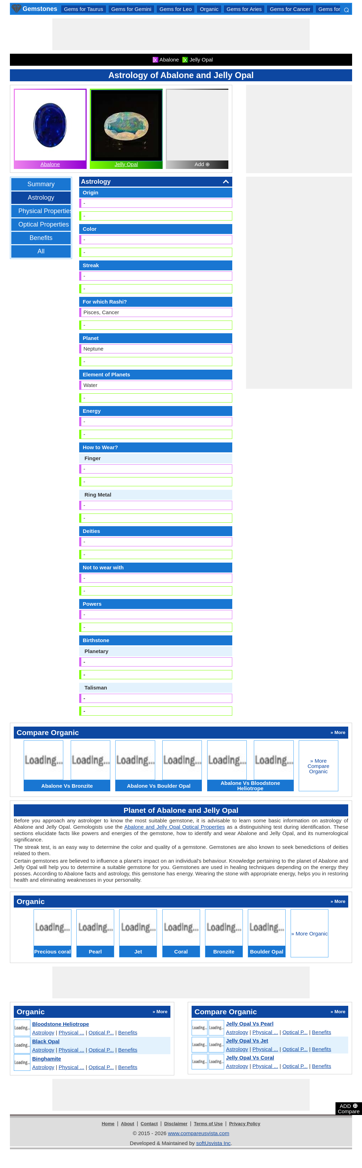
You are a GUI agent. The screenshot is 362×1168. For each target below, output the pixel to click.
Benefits (40, 237)
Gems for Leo (175, 9)
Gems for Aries (244, 9)
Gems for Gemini (131, 9)
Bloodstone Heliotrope (60, 1024)
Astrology (41, 197)
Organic (209, 9)
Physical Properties (45, 211)
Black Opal (46, 1041)
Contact (149, 1123)
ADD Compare (349, 1108)
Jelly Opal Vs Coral (250, 1058)
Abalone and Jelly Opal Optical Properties (174, 827)
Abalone (50, 164)
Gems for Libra (336, 9)
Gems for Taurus (83, 9)
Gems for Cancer (290, 9)
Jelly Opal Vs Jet (247, 1041)
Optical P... (101, 1032)
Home (108, 1123)
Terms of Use (208, 1123)
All (41, 251)
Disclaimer (175, 1123)
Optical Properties (43, 224)
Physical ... (71, 1032)
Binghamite (46, 1059)
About (127, 1123)
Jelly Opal (126, 164)
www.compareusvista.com (198, 1133)
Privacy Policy (244, 1123)
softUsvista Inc (213, 1143)
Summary (40, 184)
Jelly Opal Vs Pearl (249, 1024)
